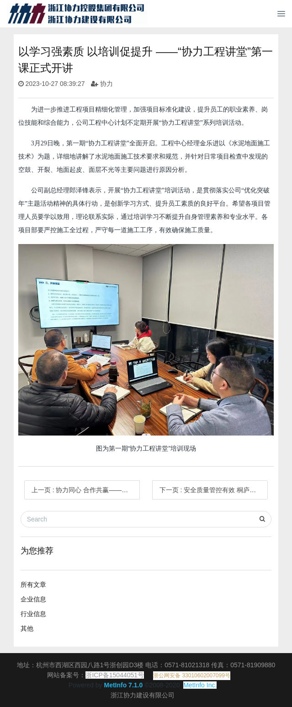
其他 (27, 628)
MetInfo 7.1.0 (123, 685)
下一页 (213, 490)
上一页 (86, 490)
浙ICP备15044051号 (114, 675)
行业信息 (33, 613)
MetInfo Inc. (200, 685)
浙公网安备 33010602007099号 (191, 675)
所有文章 (33, 584)
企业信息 (33, 599)
